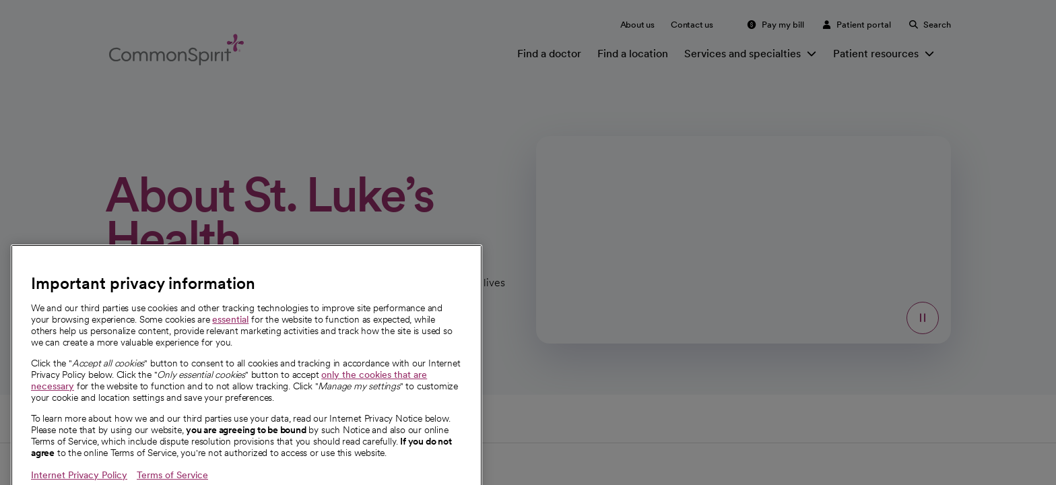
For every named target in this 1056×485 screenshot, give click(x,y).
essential (230, 336)
